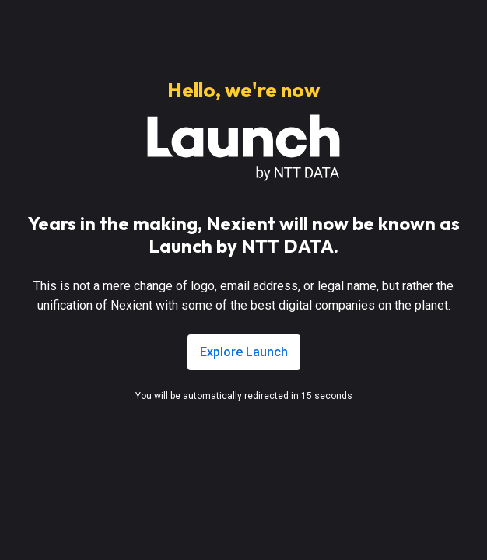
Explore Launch (244, 352)
